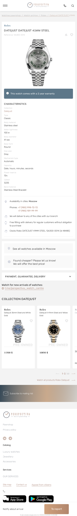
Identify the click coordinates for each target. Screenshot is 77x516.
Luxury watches (11, 451)
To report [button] (56, 509)
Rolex (7, 25)
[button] (5, 5)
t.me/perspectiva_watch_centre (24, 288)
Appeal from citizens (41, 484)
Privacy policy (9, 429)
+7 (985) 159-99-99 (28, 210)
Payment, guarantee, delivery (38, 276)
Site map (7, 484)
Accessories (9, 461)
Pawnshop (8, 424)
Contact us (21, 484)
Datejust (8, 111)
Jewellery (8, 456)
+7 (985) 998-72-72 (28, 207)
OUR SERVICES (10, 476)
